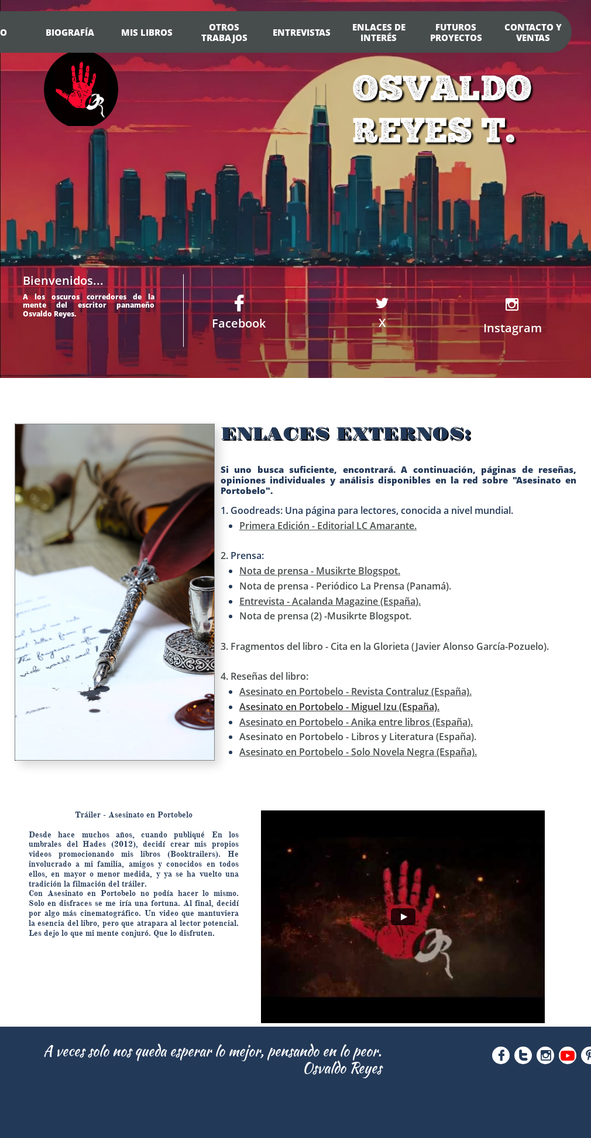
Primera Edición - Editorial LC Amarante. (328, 525)
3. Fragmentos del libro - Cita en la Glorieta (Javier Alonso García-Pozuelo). (385, 646)
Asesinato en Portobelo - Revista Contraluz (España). (355, 691)
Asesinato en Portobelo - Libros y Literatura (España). (357, 736)
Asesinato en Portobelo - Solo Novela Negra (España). (358, 751)
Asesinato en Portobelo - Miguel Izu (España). (339, 706)
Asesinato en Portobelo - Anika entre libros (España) (354, 721)
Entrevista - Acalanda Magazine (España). (330, 601)
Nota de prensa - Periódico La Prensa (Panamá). (345, 586)
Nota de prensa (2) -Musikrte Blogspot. (325, 615)
